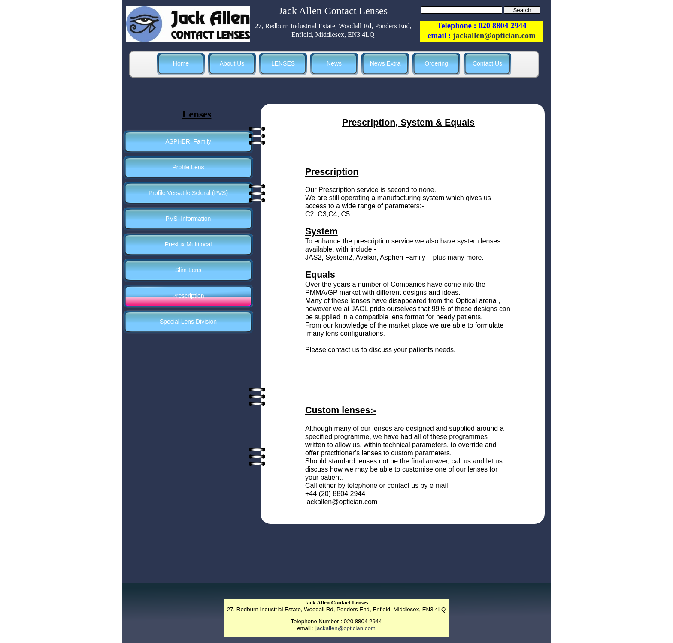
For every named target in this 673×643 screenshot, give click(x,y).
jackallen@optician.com (345, 628)
